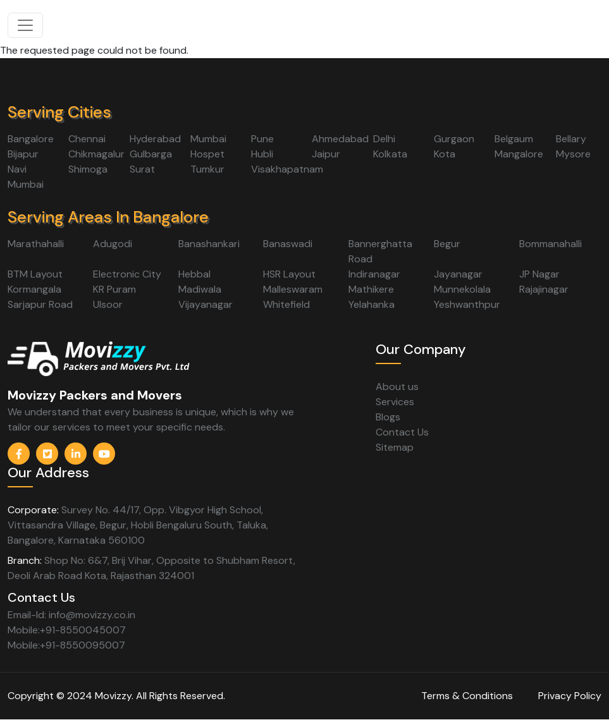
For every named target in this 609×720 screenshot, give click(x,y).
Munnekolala (462, 289)
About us (397, 386)
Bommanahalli (550, 243)
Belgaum (514, 138)
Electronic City (127, 274)
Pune (262, 138)
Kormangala (34, 289)
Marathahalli (36, 243)
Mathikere (371, 289)
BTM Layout (35, 274)
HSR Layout (289, 274)
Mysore (573, 154)
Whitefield (286, 304)
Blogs (388, 417)
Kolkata (390, 154)
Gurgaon (454, 138)
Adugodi (112, 243)
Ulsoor (108, 304)
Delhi (384, 138)
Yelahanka (371, 304)
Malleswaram (293, 289)
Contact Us (402, 432)
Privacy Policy (569, 695)
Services (395, 401)
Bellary (571, 138)
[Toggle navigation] (25, 25)
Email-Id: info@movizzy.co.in (71, 614)
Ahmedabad (340, 138)
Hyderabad (155, 138)
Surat (142, 169)
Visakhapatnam (287, 169)
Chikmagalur (96, 154)
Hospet (207, 154)
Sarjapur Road (40, 304)
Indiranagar (374, 274)
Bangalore (31, 138)
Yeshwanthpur (467, 304)
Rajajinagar (544, 289)
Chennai (87, 138)
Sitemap (395, 447)
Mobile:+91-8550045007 (67, 630)
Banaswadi (287, 243)
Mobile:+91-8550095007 (66, 645)
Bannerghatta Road (380, 251)
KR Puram (114, 289)
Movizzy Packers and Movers (95, 395)
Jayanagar (458, 274)
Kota (444, 154)
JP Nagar (539, 274)
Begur (447, 243)
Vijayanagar (205, 304)
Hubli (262, 154)
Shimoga (88, 169)
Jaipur (326, 154)
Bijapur (23, 154)
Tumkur (207, 169)
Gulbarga (151, 154)
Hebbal (194, 274)
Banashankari (209, 243)
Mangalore (519, 154)
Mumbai (208, 138)
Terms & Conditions (467, 695)
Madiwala (199, 289)
